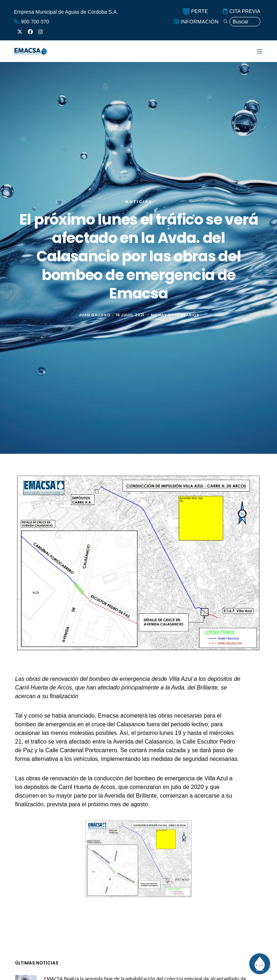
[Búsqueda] (241, 22)
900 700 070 (31, 22)
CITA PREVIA (241, 11)
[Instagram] (40, 31)
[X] (19, 31)
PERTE (195, 11)
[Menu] (255, 51)
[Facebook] (30, 31)
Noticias (138, 201)
